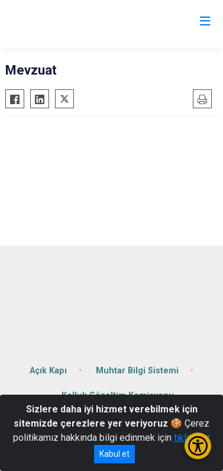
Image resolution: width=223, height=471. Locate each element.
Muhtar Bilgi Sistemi (137, 371)
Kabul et (114, 454)
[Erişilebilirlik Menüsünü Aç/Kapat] (198, 446)
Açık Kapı (48, 371)
